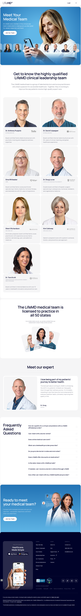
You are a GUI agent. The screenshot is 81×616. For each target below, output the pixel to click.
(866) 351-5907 (55, 597)
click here (19, 601)
